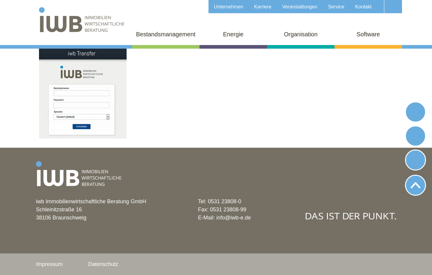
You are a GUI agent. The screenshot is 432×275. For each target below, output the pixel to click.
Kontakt (363, 6)
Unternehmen (228, 6)
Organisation (300, 34)
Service (336, 6)
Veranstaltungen (299, 6)
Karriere (263, 6)
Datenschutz (103, 264)
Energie (233, 34)
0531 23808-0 (224, 201)
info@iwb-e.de (233, 218)
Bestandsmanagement (166, 34)
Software (368, 34)
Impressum (49, 264)
